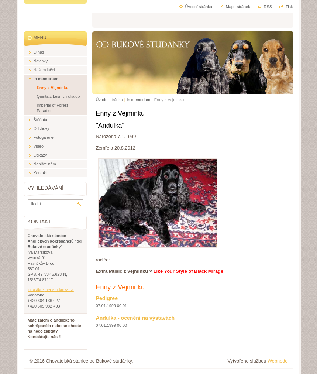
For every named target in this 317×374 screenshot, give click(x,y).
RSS (268, 6)
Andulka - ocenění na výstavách (135, 318)
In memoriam (138, 99)
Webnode (278, 361)
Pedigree (107, 298)
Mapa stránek (238, 6)
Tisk (289, 6)
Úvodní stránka (109, 99)
